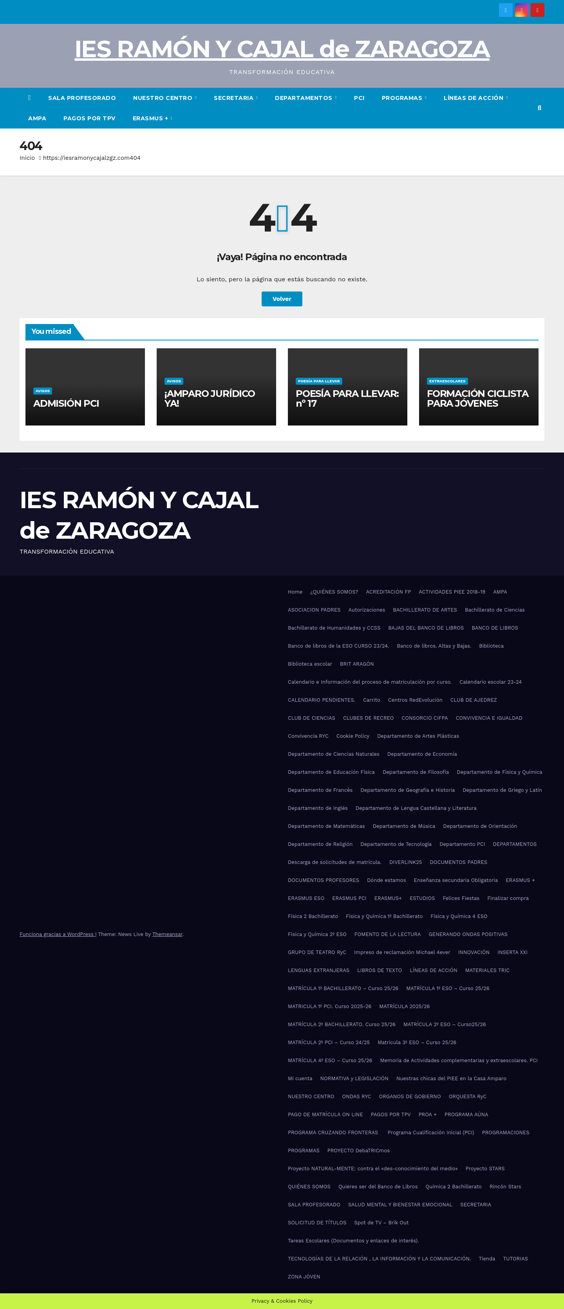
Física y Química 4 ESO (459, 916)
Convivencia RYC (308, 736)
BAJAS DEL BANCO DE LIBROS (426, 628)
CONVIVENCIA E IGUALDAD (489, 718)
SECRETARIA (234, 97)
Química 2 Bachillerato (454, 1187)
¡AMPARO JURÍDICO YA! (209, 398)
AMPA (37, 118)
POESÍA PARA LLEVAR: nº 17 (347, 398)
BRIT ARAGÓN (357, 664)
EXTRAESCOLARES (447, 381)
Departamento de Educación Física (331, 772)
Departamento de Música (404, 826)
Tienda (487, 1259)
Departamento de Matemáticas (326, 826)
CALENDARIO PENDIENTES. (321, 700)
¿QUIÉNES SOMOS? (334, 592)
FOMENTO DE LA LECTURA (387, 934)
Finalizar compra (508, 898)
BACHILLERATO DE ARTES (425, 610)
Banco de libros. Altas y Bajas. (434, 646)
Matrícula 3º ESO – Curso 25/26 (417, 1042)
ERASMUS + (151, 118)
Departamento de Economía (422, 754)
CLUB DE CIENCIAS (311, 718)
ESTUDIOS (422, 898)
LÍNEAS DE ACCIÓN (474, 97)
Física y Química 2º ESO (317, 934)
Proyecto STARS (485, 1168)
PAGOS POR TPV (89, 118)
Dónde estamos (386, 880)
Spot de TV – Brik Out (381, 1223)
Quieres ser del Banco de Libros (378, 1187)
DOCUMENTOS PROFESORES (323, 880)
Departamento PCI (462, 844)
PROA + (428, 1114)
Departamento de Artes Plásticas (418, 736)
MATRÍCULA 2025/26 (404, 1006)
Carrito (371, 700)
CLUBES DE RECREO (368, 718)
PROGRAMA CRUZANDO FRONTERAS (334, 1132)
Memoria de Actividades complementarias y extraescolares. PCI (459, 1060)
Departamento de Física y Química (499, 772)
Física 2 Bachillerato (313, 916)
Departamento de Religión (320, 844)
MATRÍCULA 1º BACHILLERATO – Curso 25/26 (343, 988)
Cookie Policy (352, 736)
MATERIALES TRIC (487, 970)
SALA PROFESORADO (82, 97)
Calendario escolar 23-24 (490, 682)
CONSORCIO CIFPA (424, 718)
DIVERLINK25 (405, 862)
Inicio (27, 157)
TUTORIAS (515, 1259)
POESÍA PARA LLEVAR (319, 381)
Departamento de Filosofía (416, 772)
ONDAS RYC (356, 1096)
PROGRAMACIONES (506, 1132)
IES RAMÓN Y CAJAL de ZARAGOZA (282, 48)
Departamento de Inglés (318, 808)
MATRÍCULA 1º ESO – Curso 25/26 (447, 988)
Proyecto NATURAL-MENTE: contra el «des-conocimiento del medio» (373, 1168)
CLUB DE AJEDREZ (473, 700)
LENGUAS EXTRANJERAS (318, 970)
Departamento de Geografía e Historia (407, 790)
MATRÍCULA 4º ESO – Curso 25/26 (330, 1060)
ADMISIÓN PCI (66, 403)
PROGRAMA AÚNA (466, 1114)
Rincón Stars (505, 1187)
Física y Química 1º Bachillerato (384, 916)
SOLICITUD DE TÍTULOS (317, 1223)
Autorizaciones (367, 610)
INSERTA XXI (512, 952)
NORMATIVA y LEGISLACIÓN (354, 1078)
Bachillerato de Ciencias (495, 610)
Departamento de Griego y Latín (502, 790)
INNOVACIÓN (474, 952)
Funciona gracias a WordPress (57, 934)
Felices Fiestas (461, 898)
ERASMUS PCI (349, 898)
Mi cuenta (300, 1078)
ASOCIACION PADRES (314, 610)
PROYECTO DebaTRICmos (358, 1150)
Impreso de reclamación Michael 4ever (402, 952)
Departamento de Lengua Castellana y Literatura (416, 808)
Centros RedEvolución (415, 700)
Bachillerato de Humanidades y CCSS (334, 628)
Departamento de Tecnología (396, 844)
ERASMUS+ (388, 898)
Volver (282, 298)
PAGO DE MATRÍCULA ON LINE (325, 1114)
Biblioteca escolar (310, 664)
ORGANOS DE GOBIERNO (410, 1096)
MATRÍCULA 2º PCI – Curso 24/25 (329, 1042)
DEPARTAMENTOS (304, 97)
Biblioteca (491, 646)
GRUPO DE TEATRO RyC (317, 952)
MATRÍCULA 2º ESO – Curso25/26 (444, 1024)
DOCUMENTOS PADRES (458, 862)
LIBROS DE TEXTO (379, 970)
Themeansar (167, 934)
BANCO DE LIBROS (495, 628)
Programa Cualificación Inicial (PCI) (431, 1132)
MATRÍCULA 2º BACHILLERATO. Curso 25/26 (342, 1024)
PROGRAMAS (403, 97)
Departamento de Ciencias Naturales (334, 754)
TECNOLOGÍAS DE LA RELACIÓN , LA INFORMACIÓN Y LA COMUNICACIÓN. (379, 1259)
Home (295, 592)
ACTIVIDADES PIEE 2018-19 (452, 592)
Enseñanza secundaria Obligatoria (456, 880)
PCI (359, 97)
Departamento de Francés (320, 790)
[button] (539, 108)
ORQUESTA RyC (467, 1096)
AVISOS (43, 391)
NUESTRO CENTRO (163, 97)
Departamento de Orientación (480, 826)
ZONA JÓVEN (304, 1277)
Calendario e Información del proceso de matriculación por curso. (370, 682)
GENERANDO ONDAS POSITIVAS (467, 934)
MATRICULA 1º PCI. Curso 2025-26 (329, 1006)
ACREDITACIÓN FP (388, 592)
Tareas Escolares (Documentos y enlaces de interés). (353, 1241)
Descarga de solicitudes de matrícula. (334, 862)
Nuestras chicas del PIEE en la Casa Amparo (451, 1078)
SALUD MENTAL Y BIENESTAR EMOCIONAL (400, 1205)
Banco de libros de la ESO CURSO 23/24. (338, 646)
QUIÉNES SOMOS (309, 1187)
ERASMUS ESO (306, 898)
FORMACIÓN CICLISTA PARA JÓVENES (477, 398)
